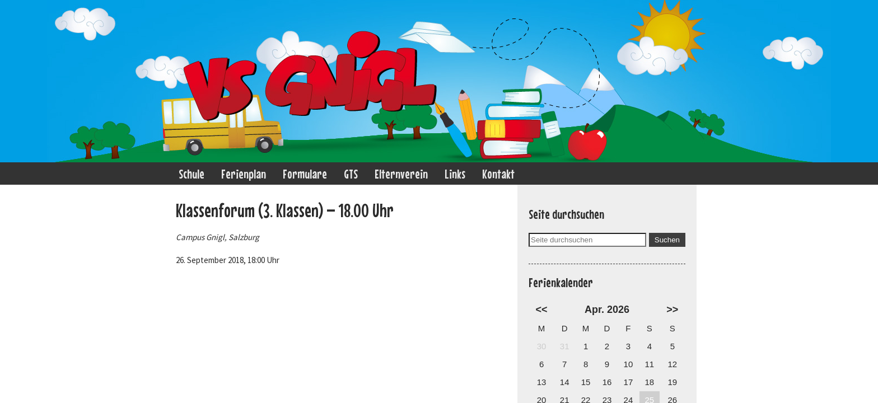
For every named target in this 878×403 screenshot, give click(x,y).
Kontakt (498, 173)
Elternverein (401, 173)
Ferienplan (243, 173)
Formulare (305, 173)
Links (455, 173)
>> (672, 309)
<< (542, 309)
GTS (351, 173)
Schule (191, 173)
